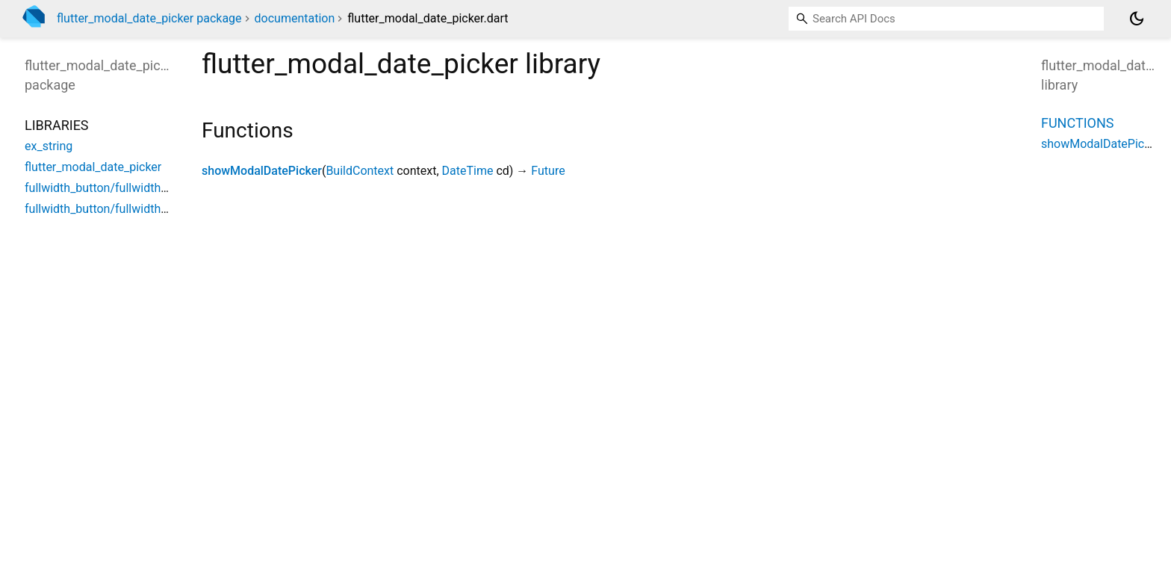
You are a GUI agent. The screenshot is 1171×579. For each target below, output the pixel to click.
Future (548, 171)
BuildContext (360, 171)
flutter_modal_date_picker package (149, 18)
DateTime (468, 171)
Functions (1077, 123)
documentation (295, 18)
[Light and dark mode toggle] (1137, 19)
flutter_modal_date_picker (93, 167)
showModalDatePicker (262, 171)
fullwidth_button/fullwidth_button (113, 188)
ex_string (48, 146)
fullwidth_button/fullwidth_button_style (128, 209)
